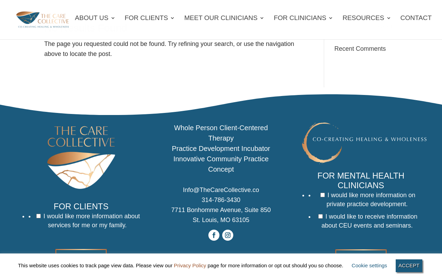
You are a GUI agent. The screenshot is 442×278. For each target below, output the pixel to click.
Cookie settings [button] (369, 265)
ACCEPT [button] (409, 265)
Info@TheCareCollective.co (221, 189)
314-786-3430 (220, 199)
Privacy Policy (190, 265)
